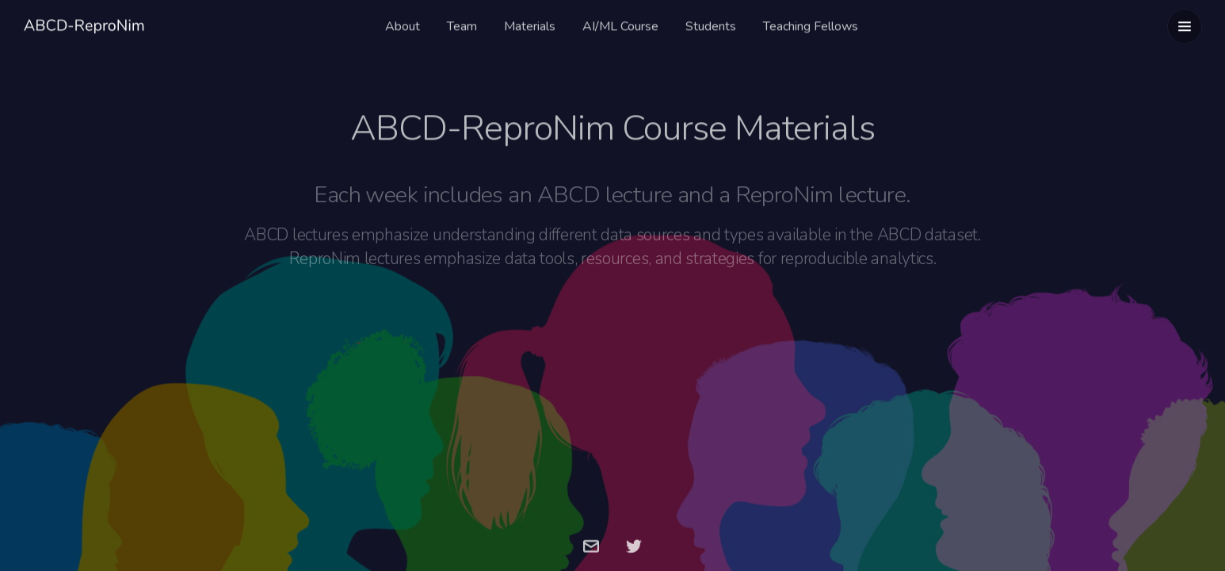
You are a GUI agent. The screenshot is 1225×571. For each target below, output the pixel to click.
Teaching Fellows (810, 24)
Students (710, 24)
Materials (529, 24)
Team (462, 24)
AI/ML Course (620, 24)
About (402, 24)
